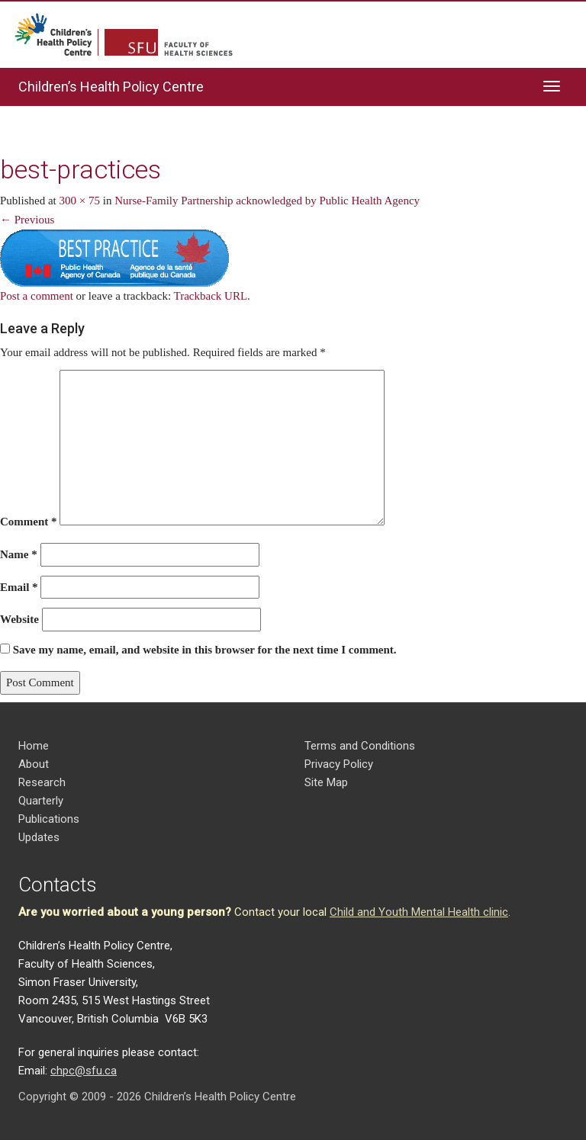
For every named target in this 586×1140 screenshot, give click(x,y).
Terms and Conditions (359, 746)
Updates (39, 837)
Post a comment (36, 296)
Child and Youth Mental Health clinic (419, 912)
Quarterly (40, 801)
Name (18, 554)
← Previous (27, 220)
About (33, 764)
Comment (28, 521)
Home (33, 746)
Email (19, 587)
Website (19, 619)
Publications (48, 819)
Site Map (326, 782)
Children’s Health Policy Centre (111, 87)
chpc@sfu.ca (83, 1070)
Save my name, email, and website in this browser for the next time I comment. (205, 650)
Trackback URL (211, 296)
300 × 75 (80, 200)
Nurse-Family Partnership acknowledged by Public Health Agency (267, 200)
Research (42, 782)
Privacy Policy (338, 764)
